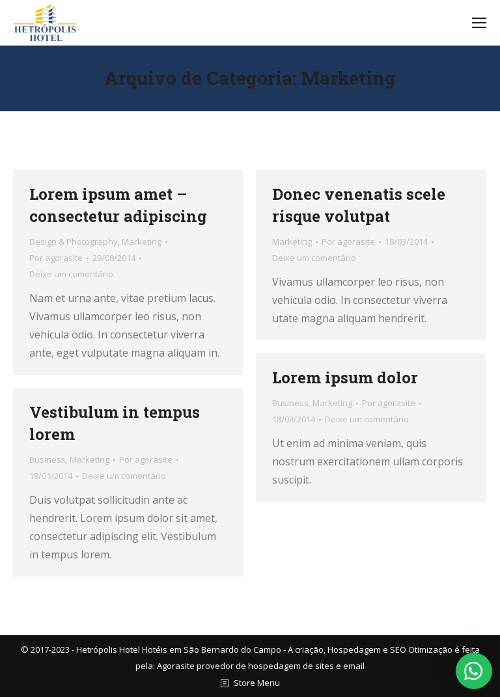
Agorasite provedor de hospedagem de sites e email (261, 666)
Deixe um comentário (71, 274)
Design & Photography (73, 241)
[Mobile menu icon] (479, 23)
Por (56, 258)
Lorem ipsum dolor (345, 377)
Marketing (141, 241)
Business (290, 403)
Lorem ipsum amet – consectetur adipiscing (118, 205)
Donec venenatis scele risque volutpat (358, 205)
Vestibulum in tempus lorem (114, 423)
